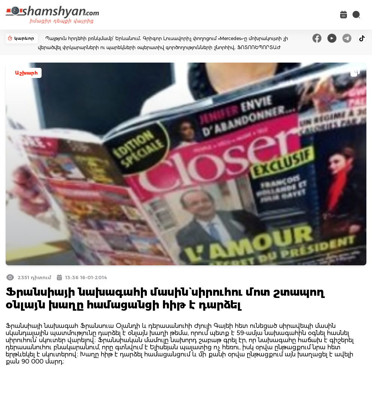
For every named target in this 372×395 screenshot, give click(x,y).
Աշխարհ (26, 73)
